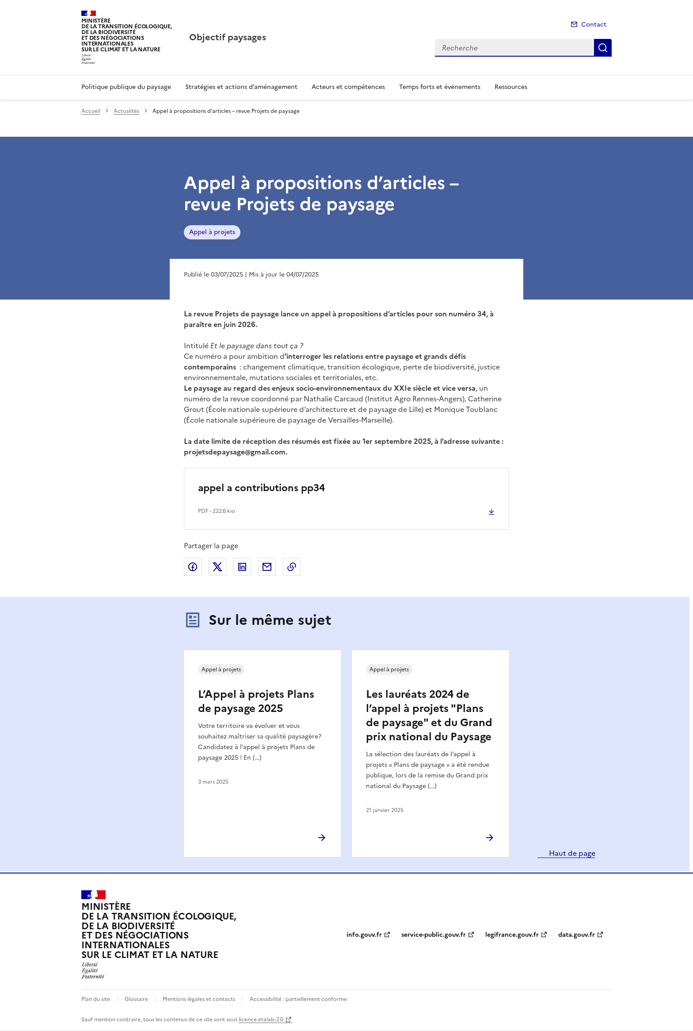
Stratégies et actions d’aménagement (241, 87)
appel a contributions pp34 (261, 488)
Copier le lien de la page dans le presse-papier (292, 567)
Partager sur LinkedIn (242, 567)
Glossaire (136, 999)
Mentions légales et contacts (199, 999)
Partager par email (267, 567)
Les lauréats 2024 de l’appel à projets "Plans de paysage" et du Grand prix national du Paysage (429, 715)
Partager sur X (217, 567)
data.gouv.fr (576, 934)
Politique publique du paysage (126, 87)
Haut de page (571, 853)
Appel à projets (212, 232)
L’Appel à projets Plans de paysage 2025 (256, 701)
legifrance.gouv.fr (512, 934)
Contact (593, 24)
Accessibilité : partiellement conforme (298, 999)
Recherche (603, 48)
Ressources (511, 87)
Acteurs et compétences (348, 87)
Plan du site (95, 999)
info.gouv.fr (364, 934)
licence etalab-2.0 (261, 1019)
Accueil (90, 111)
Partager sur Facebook (193, 567)
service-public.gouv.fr (433, 934)
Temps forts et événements (439, 87)
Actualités (126, 111)
